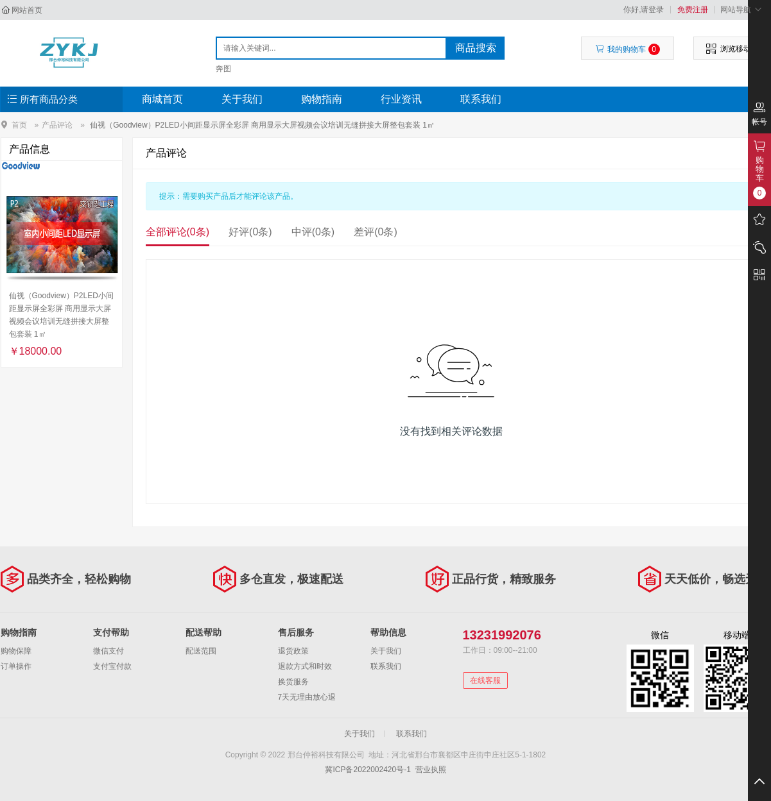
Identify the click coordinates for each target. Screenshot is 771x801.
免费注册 (692, 9)
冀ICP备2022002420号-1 (367, 769)
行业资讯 (401, 99)
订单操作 (16, 666)
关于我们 (242, 99)
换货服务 (293, 681)
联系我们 (480, 99)
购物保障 (16, 650)
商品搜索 (475, 47)
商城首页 (162, 99)
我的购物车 (627, 49)
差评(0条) (375, 231)
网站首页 (27, 10)
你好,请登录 (643, 9)
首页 (19, 125)
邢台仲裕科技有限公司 (69, 52)
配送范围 (201, 650)
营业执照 (430, 769)
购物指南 (321, 99)
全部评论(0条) (178, 231)
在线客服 (485, 680)
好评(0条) (250, 231)
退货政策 (293, 650)
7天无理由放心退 (307, 697)
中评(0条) (313, 231)
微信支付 (108, 650)
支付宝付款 (112, 666)
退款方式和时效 (305, 666)
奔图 (223, 68)
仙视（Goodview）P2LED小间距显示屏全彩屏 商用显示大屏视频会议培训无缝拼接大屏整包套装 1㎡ (262, 125)
